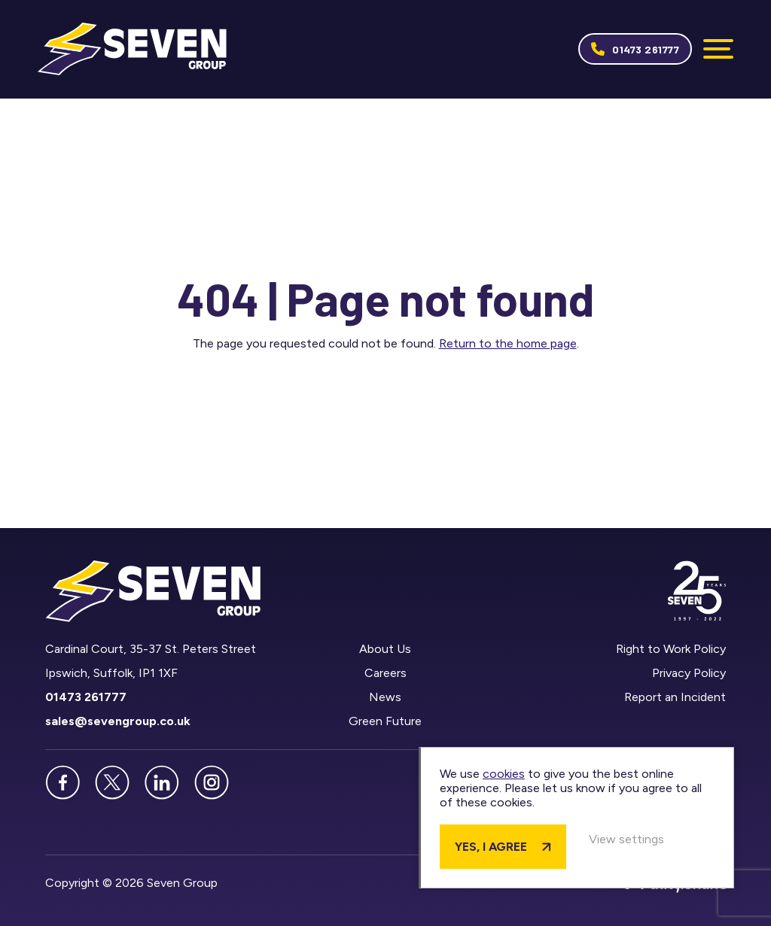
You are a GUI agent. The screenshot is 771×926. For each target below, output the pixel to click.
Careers (385, 673)
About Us (385, 649)
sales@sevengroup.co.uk (117, 722)
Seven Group (133, 49)
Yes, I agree (501, 846)
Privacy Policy (689, 673)
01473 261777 (645, 49)
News (385, 698)
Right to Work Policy (671, 649)
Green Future (385, 722)
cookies (514, 774)
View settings (637, 839)
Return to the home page (508, 344)
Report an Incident (675, 698)
